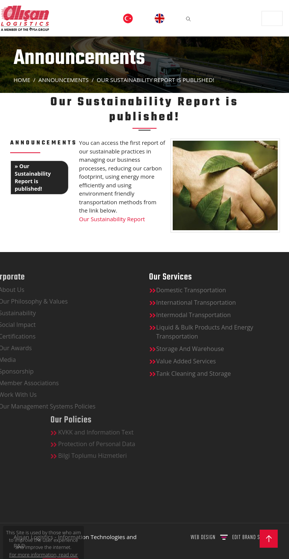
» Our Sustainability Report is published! (33, 177)
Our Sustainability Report (112, 219)
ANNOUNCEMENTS (63, 80)
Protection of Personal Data (126, 444)
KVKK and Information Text (125, 432)
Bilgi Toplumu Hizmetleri (122, 455)
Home (22, 80)
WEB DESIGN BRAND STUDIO (231, 537)
